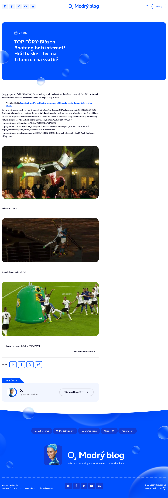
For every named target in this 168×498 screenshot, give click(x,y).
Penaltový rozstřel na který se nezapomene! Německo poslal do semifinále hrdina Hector (49, 104)
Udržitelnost (89, 14)
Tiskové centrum (46, 488)
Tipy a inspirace (108, 14)
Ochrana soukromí (28, 488)
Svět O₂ (55, 14)
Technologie (71, 14)
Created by (155, 488)
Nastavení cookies (9, 488)
